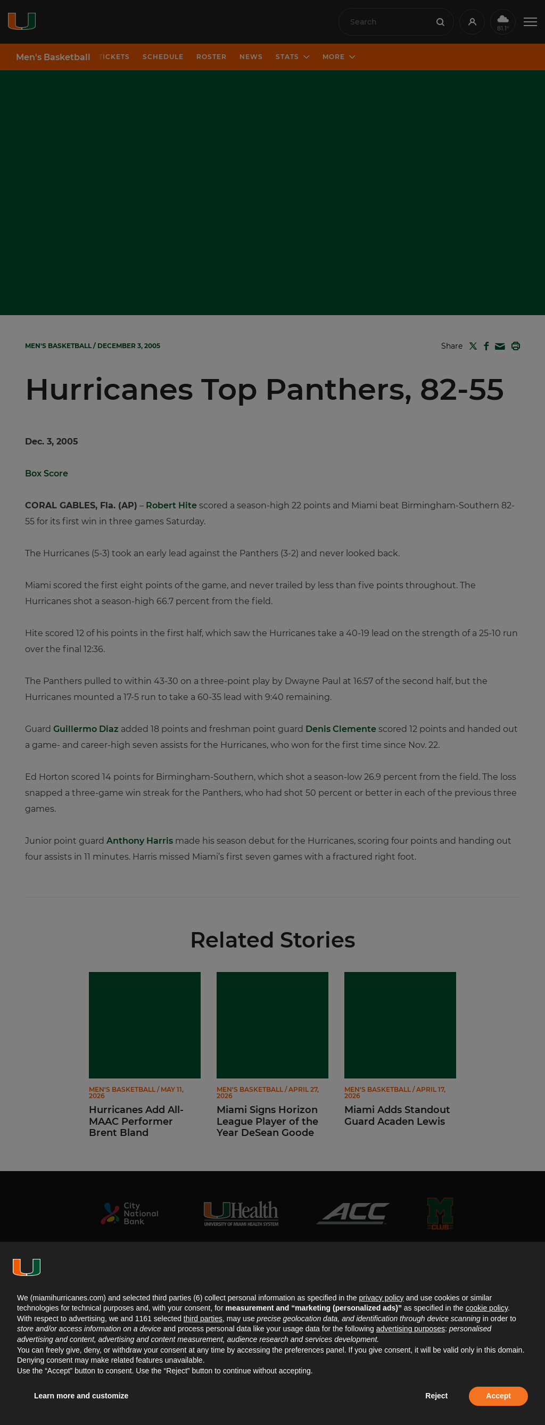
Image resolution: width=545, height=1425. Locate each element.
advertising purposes (410, 1328)
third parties (203, 1318)
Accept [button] (498, 1395)
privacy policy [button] (381, 1298)
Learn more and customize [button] (81, 1395)
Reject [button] (436, 1395)
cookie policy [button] (487, 1308)
